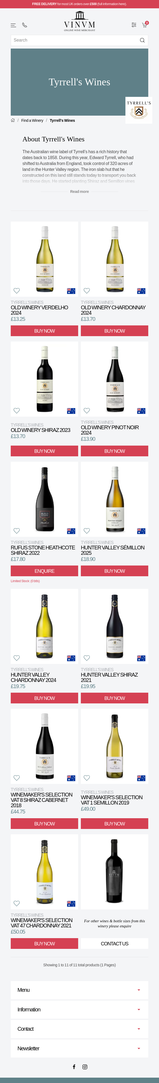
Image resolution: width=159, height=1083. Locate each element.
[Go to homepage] (79, 21)
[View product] (44, 259)
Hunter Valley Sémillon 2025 (112, 548)
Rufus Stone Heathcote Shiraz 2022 (43, 548)
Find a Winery (32, 120)
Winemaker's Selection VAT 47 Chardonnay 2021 (41, 920)
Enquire (44, 571)
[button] (14, 25)
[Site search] (79, 40)
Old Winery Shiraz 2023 (40, 428)
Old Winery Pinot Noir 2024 (110, 427)
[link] (145, 25)
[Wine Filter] (134, 25)
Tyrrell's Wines (62, 120)
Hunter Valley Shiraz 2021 (109, 675)
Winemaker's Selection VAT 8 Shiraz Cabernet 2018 (41, 797)
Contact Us (114, 943)
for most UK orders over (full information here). (79, 4)
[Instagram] (85, 1067)
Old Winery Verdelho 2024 (39, 307)
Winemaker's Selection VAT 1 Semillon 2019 (111, 797)
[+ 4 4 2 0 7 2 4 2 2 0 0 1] (24, 25)
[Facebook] (74, 1067)
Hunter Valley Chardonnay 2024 (33, 675)
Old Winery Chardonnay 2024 (113, 307)
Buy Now (44, 331)
